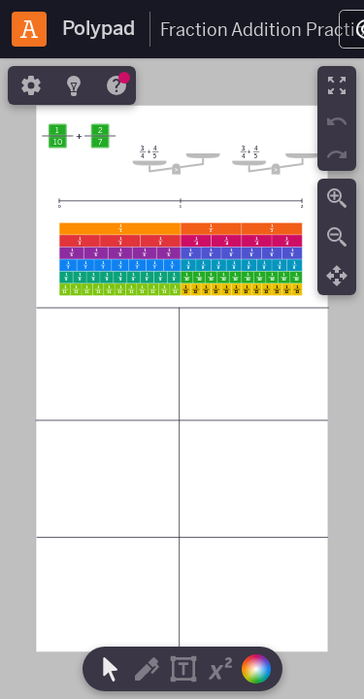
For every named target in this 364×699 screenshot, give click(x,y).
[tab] (29, 85)
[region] (182, 378)
